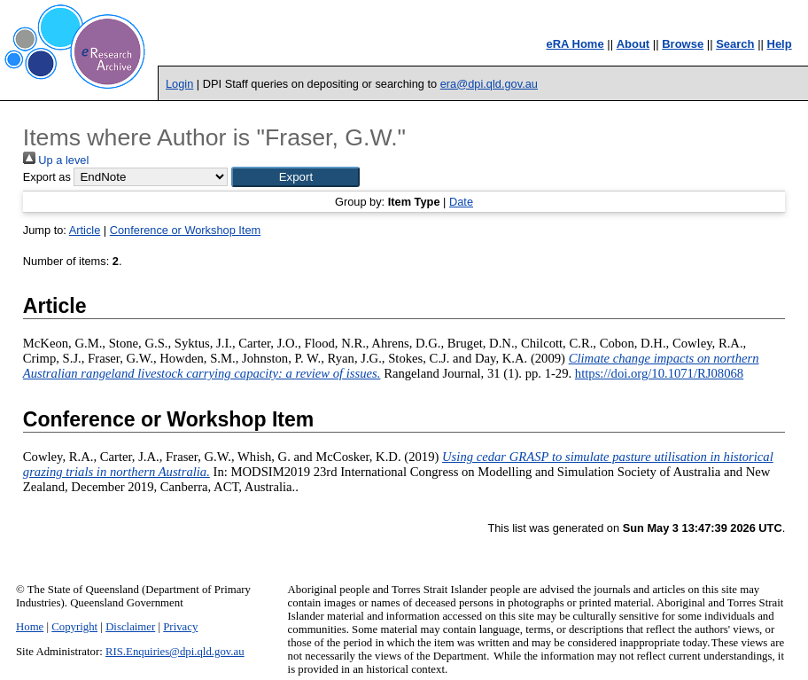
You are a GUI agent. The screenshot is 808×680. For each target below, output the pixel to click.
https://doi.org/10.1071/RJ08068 (659, 373)
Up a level (56, 160)
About (633, 44)
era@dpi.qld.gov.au (489, 83)
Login (179, 83)
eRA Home (574, 44)
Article (85, 230)
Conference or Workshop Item (185, 230)
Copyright (74, 627)
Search (735, 44)
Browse (682, 44)
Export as (47, 177)
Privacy (180, 627)
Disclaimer (130, 627)
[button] (295, 177)
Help (779, 44)
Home (29, 627)
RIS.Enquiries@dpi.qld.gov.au (175, 651)
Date (461, 201)
